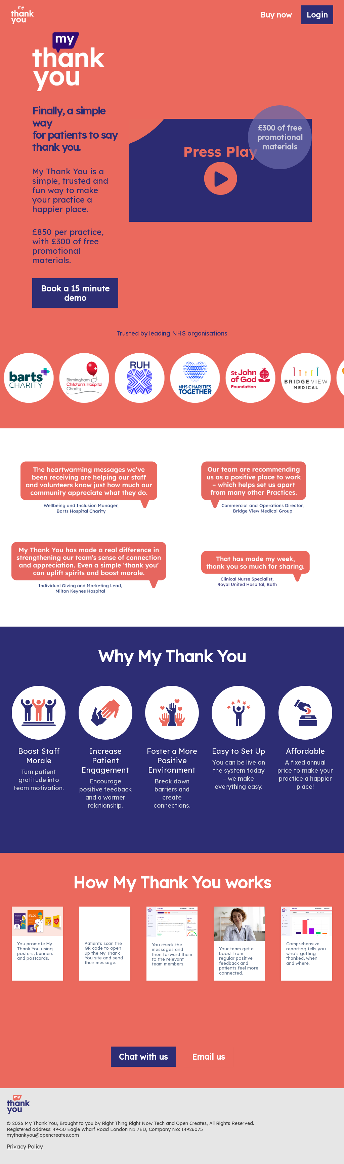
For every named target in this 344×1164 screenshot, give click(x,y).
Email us (208, 1057)
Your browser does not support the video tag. (220, 170)
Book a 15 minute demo (75, 293)
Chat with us (143, 1057)
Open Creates (191, 1123)
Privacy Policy (25, 1146)
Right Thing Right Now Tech (134, 1123)
